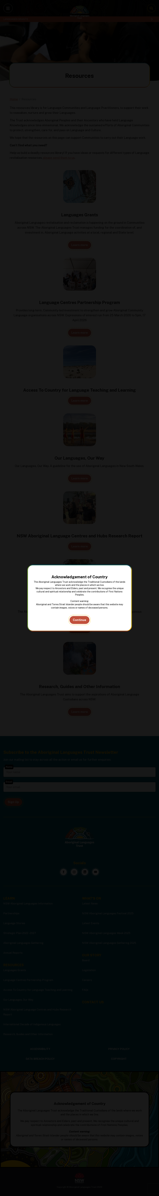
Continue (79, 620)
